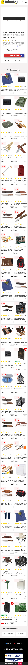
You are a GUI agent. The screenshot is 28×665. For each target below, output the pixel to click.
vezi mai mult (14, 46)
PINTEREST (18, 643)
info (12, 92)
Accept (20, 663)
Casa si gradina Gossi (8, 633)
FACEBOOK (9, 643)
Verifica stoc (16, 55)
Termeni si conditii (11, 648)
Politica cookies (18, 650)
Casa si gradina (21, 633)
